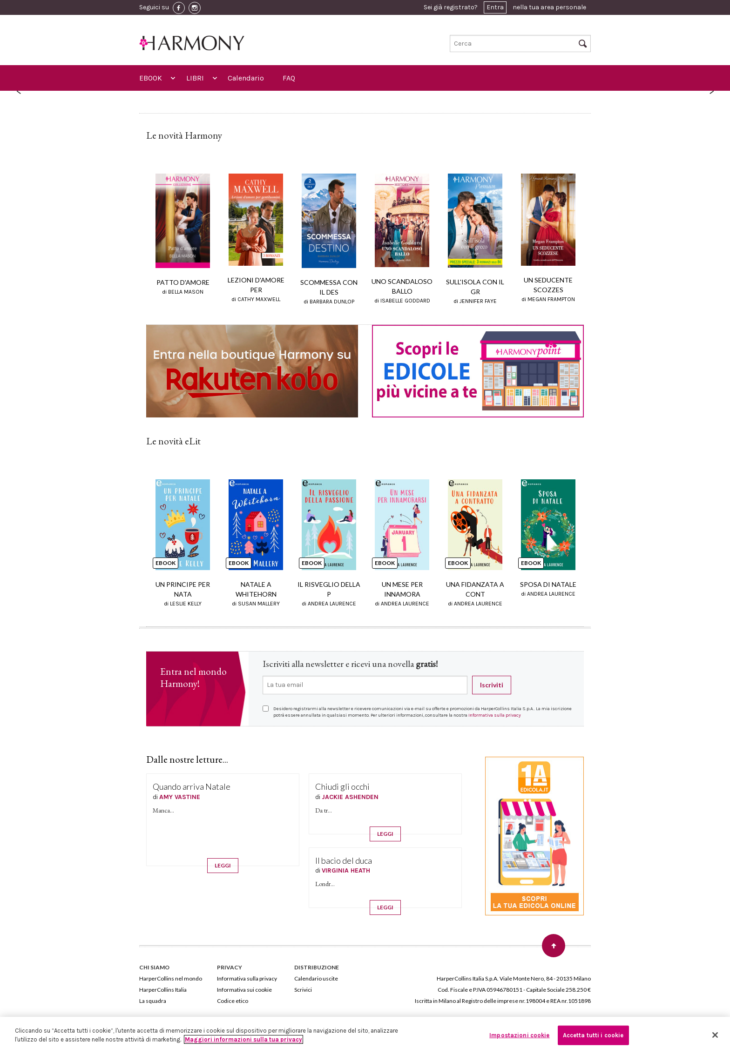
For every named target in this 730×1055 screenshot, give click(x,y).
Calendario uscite (316, 978)
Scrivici (303, 989)
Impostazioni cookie (519, 1035)
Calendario (246, 78)
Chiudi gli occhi (342, 786)
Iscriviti (491, 685)
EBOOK (150, 78)
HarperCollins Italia (163, 989)
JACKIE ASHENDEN (350, 797)
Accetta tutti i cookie (593, 1035)
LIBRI (195, 78)
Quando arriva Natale (191, 786)
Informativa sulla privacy (494, 715)
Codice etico (232, 1000)
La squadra (152, 1000)
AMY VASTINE (179, 797)
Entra (495, 7)
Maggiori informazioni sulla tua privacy (243, 1039)
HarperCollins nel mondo (170, 978)
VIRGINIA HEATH (346, 870)
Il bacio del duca (343, 860)
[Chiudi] (715, 1035)
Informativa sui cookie (244, 989)
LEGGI (223, 865)
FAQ (289, 78)
